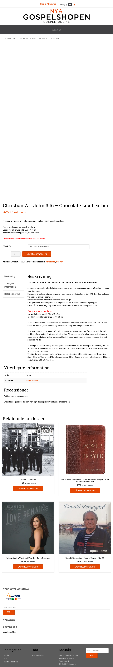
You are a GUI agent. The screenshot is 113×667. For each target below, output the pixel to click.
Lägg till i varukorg (37, 232)
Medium (34, 359)
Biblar (6, 633)
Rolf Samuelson (11, 640)
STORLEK (7, 224)
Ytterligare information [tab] (10, 263)
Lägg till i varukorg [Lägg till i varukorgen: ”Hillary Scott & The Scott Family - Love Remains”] (28, 545)
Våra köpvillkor (9, 610)
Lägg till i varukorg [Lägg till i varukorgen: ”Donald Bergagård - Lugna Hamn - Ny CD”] (85, 545)
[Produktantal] (16, 232)
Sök (9, 590)
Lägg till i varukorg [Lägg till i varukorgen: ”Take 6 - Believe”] (28, 467)
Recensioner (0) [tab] (12, 272)
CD (5, 637)
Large (28, 359)
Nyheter (11, 39)
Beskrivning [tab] (9, 254)
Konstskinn (50, 240)
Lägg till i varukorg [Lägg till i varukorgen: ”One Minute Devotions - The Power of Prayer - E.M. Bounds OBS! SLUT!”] (85, 469)
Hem (4, 39)
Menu (56, 29)
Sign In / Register (48, 4)
